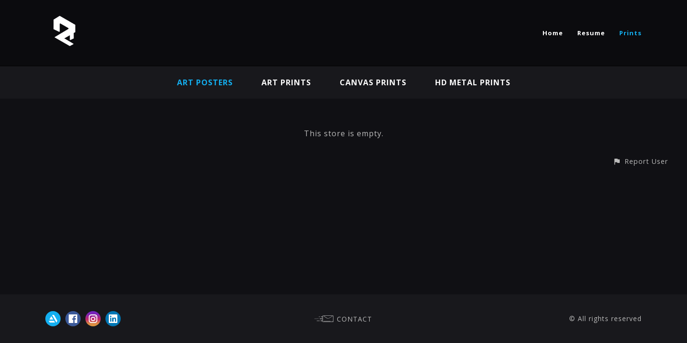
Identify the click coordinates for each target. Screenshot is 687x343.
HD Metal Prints (472, 82)
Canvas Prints (373, 82)
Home (552, 33)
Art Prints (286, 82)
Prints (630, 33)
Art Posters (205, 82)
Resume (591, 33)
